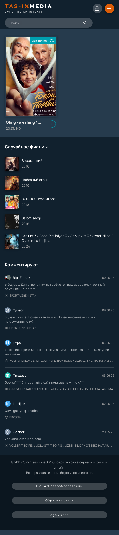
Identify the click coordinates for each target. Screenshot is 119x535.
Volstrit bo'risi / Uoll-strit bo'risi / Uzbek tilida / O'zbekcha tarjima (59, 445)
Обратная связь (59, 500)
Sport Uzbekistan (21, 295)
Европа (13, 417)
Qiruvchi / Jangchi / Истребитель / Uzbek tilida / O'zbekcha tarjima (59, 389)
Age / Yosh (59, 515)
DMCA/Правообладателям (59, 486)
